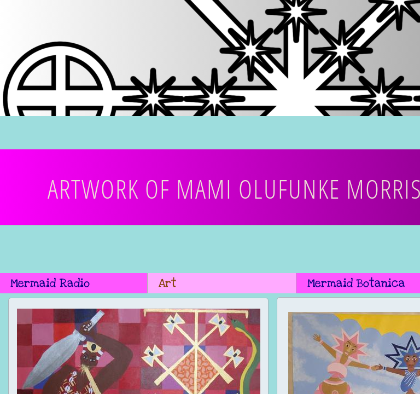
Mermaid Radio (50, 283)
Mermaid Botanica (356, 283)
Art (168, 283)
